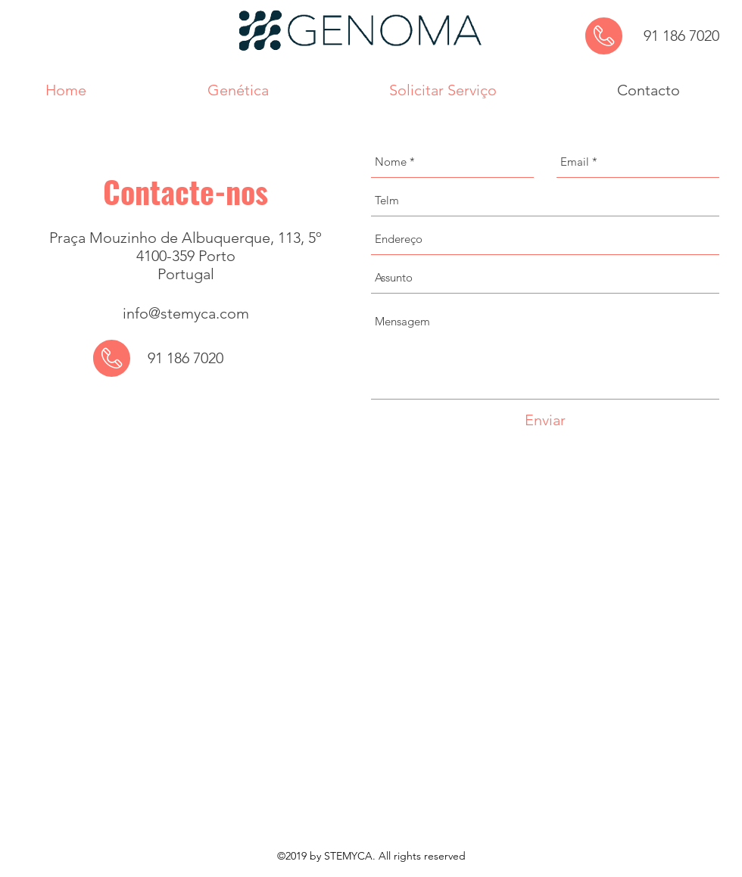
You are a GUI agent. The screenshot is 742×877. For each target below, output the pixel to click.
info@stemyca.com (186, 313)
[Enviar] (545, 420)
